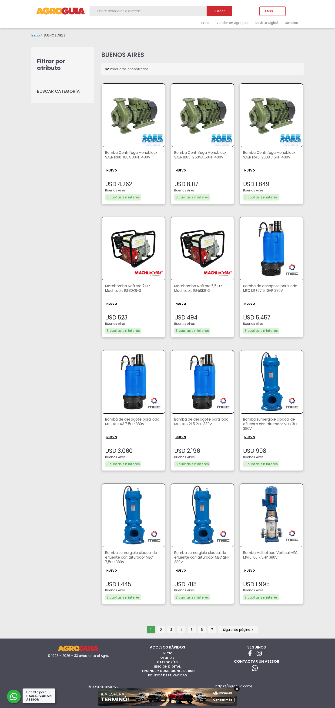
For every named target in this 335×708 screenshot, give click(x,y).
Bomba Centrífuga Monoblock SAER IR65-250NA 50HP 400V (202, 155)
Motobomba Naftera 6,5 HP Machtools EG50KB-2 (199, 288)
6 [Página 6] (202, 629)
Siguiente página (238, 629)
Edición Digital (167, 666)
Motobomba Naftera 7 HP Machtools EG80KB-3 (128, 288)
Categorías (167, 662)
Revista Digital (266, 22)
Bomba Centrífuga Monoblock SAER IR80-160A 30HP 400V (133, 155)
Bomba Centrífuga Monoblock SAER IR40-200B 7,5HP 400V (271, 155)
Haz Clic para (39, 696)
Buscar (219, 11)
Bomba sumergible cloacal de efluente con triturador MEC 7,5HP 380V (132, 557)
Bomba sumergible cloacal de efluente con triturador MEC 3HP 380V (270, 424)
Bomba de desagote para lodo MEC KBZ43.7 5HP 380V (133, 422)
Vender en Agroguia (232, 22)
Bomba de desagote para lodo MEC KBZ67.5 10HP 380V (271, 288)
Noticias (291, 22)
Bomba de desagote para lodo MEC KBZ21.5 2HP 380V (202, 422)
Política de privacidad (167, 675)
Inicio (205, 22)
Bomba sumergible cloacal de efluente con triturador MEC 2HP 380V (201, 557)
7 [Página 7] (212, 629)
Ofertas (167, 657)
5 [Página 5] (192, 629)
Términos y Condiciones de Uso (167, 670)
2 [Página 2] (161, 629)
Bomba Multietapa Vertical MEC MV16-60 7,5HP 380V (267, 555)
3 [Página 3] (171, 629)
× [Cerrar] (237, 689)
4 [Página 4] (181, 629)
